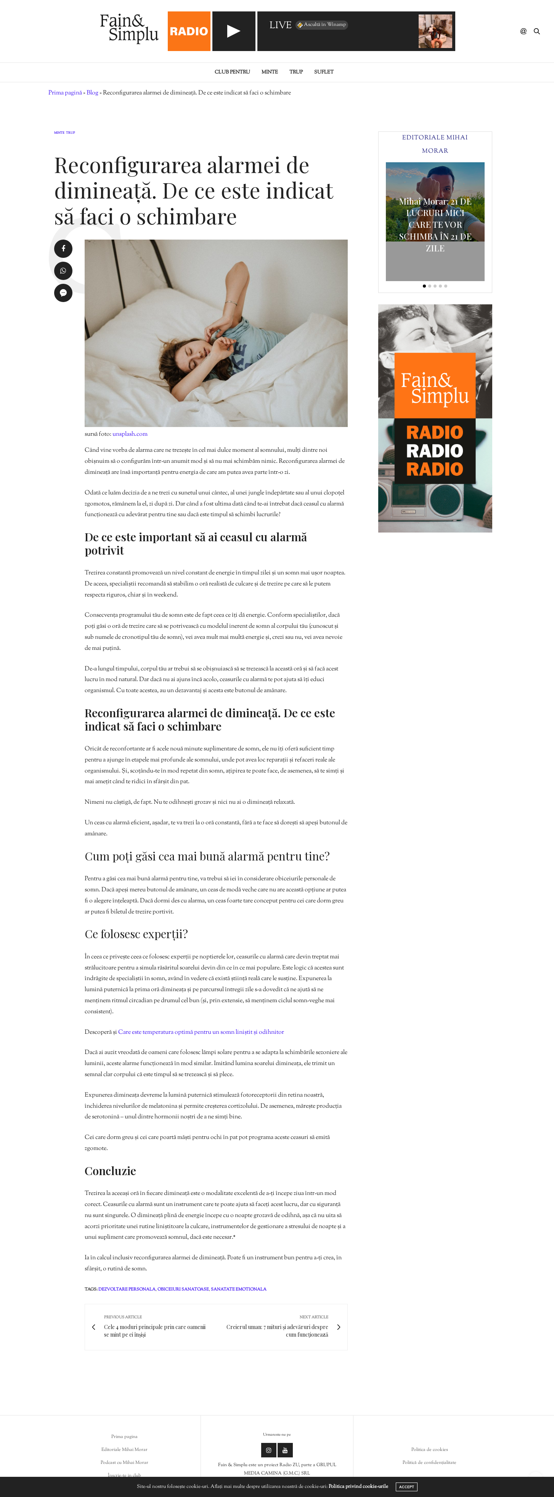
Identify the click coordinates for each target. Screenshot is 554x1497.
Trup (296, 72)
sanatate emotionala (239, 1289)
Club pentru (232, 72)
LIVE (281, 26)
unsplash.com (130, 434)
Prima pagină (65, 93)
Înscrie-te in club (124, 1475)
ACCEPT (406, 1487)
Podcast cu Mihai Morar (124, 1462)
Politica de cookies (429, 1449)
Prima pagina (124, 1436)
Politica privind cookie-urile (358, 1486)
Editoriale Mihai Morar (124, 1449)
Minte (270, 72)
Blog (92, 93)
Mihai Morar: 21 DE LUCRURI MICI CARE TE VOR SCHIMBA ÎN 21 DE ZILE (435, 224)
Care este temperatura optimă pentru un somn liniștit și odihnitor (201, 1032)
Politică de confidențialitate (429, 1462)
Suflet (324, 72)
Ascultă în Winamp (321, 25)
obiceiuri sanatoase (183, 1289)
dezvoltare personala (127, 1289)
